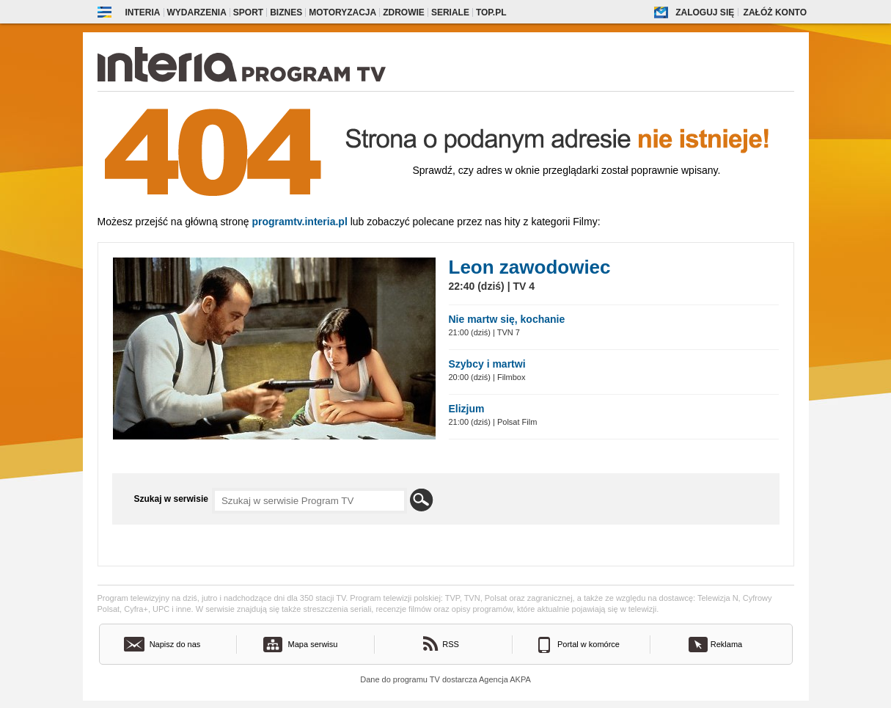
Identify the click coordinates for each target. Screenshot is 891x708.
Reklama (726, 644)
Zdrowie (404, 12)
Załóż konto (775, 12)
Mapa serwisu (313, 644)
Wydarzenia (197, 12)
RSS (450, 644)
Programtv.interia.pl (299, 221)
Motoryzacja (342, 12)
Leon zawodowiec (530, 267)
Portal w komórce (588, 644)
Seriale (450, 12)
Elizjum (467, 409)
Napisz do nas (175, 644)
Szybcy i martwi (487, 364)
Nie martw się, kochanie (507, 319)
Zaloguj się (704, 12)
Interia (143, 12)
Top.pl (491, 12)
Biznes (286, 12)
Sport (248, 12)
